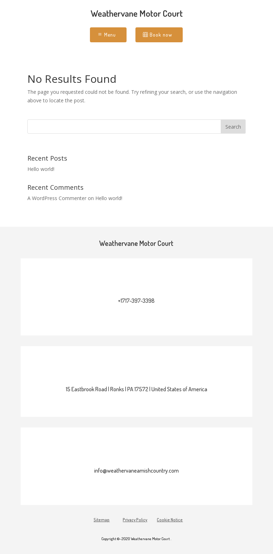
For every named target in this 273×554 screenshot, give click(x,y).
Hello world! (40, 169)
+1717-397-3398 (136, 300)
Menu (110, 35)
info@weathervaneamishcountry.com (136, 470)
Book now (161, 35)
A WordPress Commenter (56, 198)
